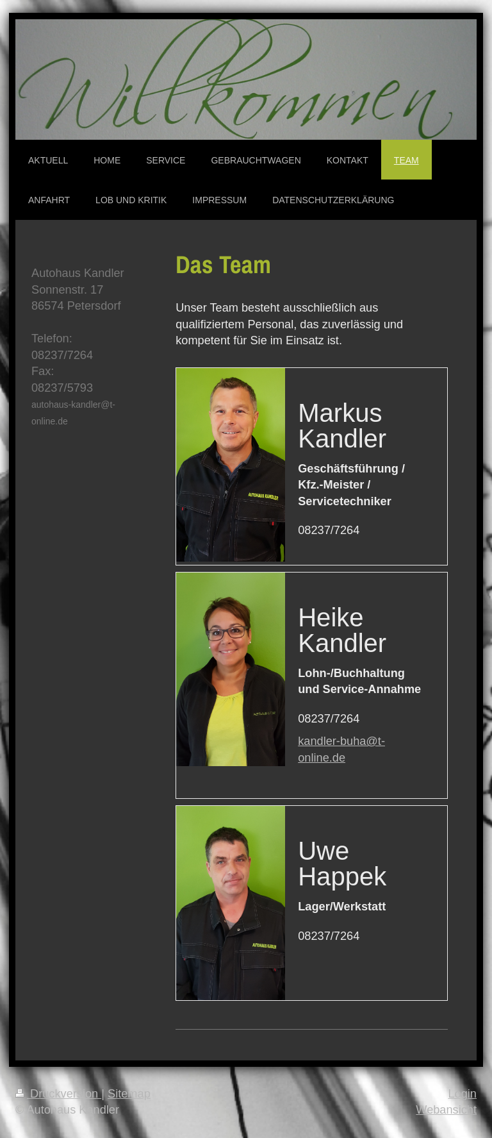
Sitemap (129, 1093)
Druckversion (58, 1093)
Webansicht (446, 1109)
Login (462, 1093)
